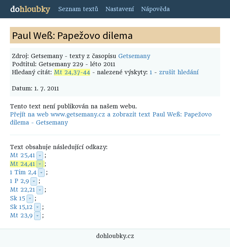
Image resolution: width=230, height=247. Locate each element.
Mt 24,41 (22, 163)
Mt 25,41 (22, 155)
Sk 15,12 (21, 207)
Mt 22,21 (22, 189)
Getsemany (134, 56)
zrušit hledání (179, 72)
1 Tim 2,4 (23, 172)
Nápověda (155, 9)
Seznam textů (78, 9)
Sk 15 (17, 198)
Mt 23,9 (21, 215)
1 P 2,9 (19, 181)
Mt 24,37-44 (72, 72)
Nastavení (119, 9)
